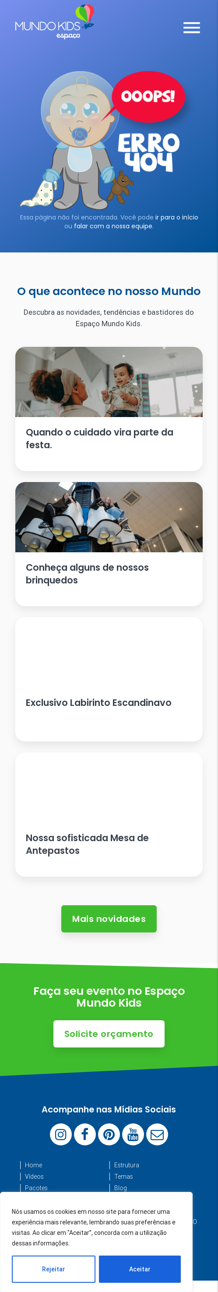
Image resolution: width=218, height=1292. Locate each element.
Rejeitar (53, 1269)
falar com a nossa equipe (113, 226)
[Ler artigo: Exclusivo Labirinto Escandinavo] (109, 679)
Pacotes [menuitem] (36, 1188)
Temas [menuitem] (123, 1176)
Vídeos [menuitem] (34, 1176)
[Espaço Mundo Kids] (54, 32)
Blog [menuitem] (120, 1188)
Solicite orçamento (109, 1034)
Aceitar (140, 1269)
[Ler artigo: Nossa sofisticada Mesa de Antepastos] (109, 814)
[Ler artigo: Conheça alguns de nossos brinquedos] (109, 544)
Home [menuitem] (33, 1165)
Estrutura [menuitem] (126, 1165)
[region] (96, 1242)
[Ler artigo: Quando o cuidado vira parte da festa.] (109, 409)
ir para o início (176, 217)
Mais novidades (109, 919)
